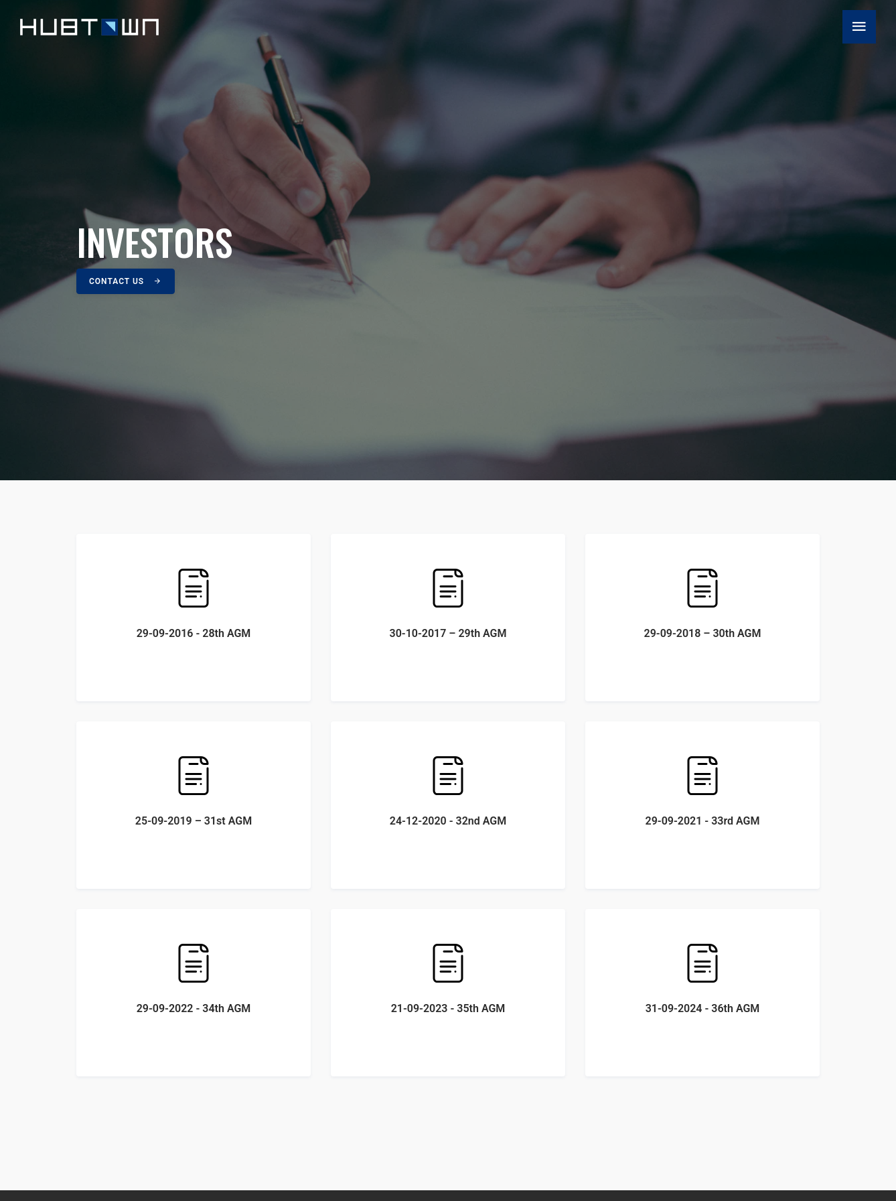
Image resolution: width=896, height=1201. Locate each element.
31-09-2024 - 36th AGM (702, 978)
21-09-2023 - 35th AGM (448, 978)
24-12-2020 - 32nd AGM (448, 790)
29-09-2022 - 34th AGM (193, 978)
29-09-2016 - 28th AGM (193, 603)
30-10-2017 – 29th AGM (448, 603)
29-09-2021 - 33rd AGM (702, 790)
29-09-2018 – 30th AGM (702, 603)
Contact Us (125, 281)
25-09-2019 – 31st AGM (193, 790)
